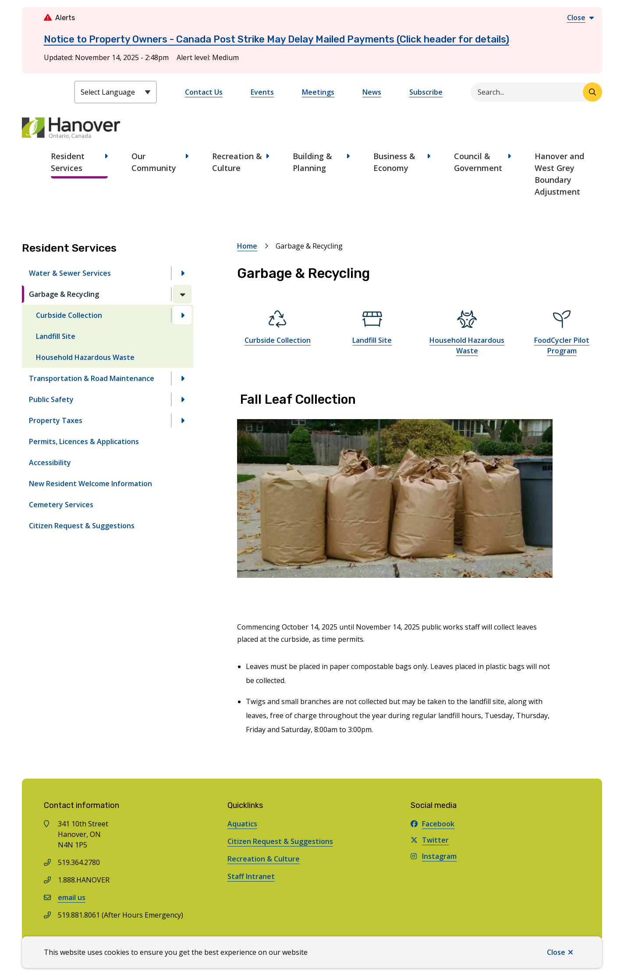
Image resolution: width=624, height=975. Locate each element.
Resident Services (68, 162)
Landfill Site (55, 336)
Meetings (318, 92)
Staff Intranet (251, 876)
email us (71, 897)
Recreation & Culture (237, 162)
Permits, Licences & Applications (84, 441)
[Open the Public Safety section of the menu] (182, 399)
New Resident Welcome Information (90, 483)
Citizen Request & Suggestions (82, 525)
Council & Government (478, 162)
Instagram (434, 856)
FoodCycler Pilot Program (561, 345)
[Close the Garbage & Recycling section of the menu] (182, 294)
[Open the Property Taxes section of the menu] (182, 420)
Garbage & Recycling (64, 294)
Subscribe (426, 92)
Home (247, 246)
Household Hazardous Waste (85, 357)
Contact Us (204, 92)
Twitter (430, 840)
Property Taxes (55, 420)
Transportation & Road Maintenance (91, 378)
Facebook (432, 824)
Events (262, 92)
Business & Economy (394, 162)
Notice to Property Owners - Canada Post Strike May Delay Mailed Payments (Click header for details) (276, 39)
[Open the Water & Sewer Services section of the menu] (182, 273)
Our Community (153, 162)
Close (556, 952)
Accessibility (50, 462)
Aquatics (242, 824)
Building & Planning (312, 162)
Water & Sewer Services (70, 273)
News (371, 92)
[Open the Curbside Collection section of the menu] (182, 315)
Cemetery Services (61, 504)
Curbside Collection (69, 315)
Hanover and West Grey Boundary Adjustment (559, 174)
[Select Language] (115, 92)
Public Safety (51, 399)
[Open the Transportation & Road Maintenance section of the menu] (182, 378)
